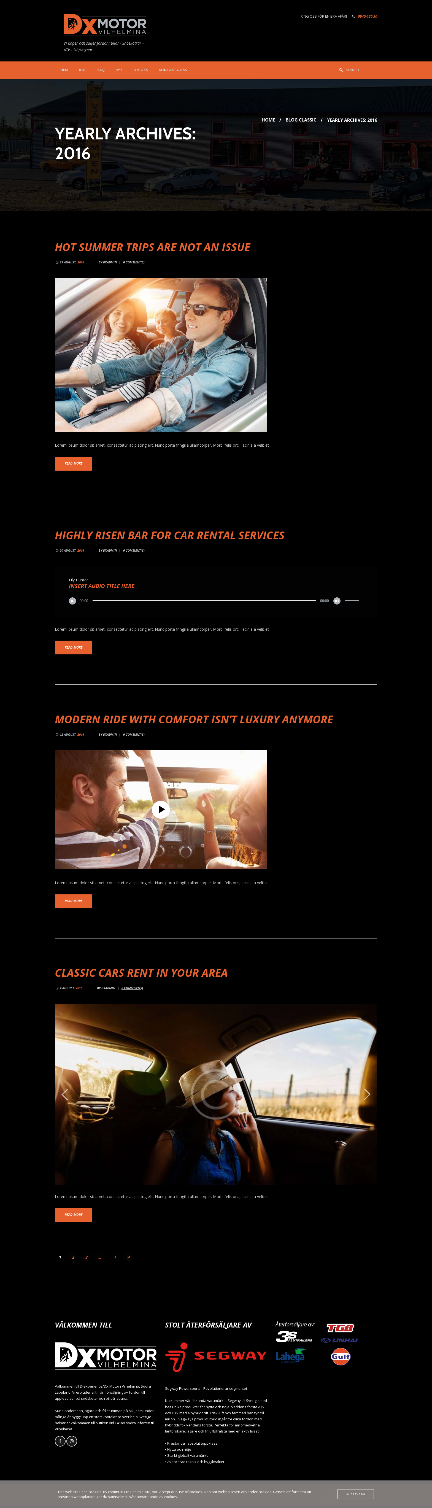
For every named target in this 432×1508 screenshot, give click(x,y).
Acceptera (356, 1494)
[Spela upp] (73, 601)
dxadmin (110, 262)
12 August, (72, 735)
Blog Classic (300, 120)
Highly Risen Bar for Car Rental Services (171, 535)
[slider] (204, 601)
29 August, (72, 262)
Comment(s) (134, 262)
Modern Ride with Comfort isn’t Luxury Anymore (196, 719)
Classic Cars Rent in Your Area (142, 973)
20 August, (72, 551)
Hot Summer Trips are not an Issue (153, 246)
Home (267, 120)
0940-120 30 (367, 16)
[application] (216, 601)
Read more (74, 463)
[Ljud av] (336, 601)
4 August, (71, 989)
